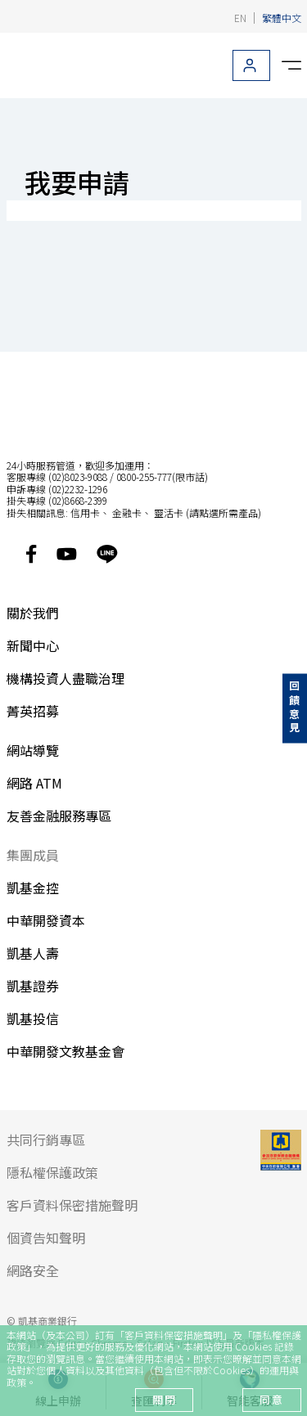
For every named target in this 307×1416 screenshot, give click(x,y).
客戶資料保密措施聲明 (173, 1335)
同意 (271, 1399)
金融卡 (127, 512)
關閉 (164, 1399)
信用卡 (85, 512)
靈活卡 (168, 512)
